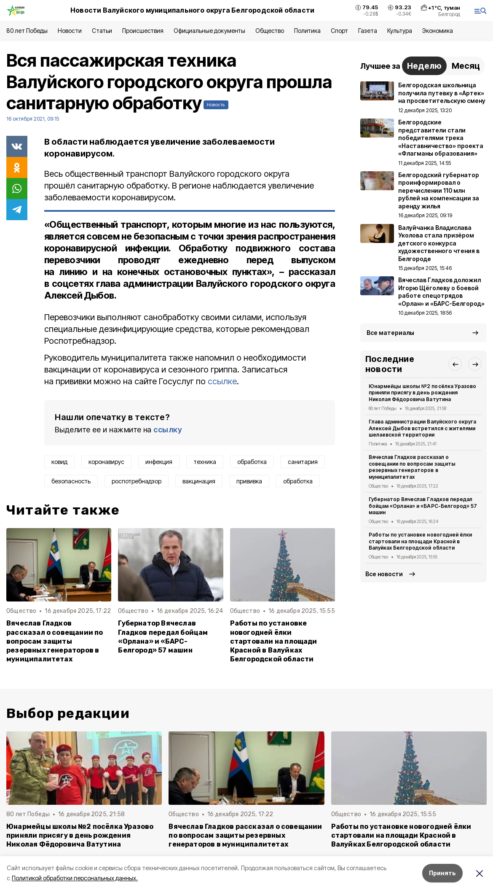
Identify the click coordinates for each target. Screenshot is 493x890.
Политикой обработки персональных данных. (75, 878)
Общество (269, 30)
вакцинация (198, 481)
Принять (442, 873)
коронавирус (106, 461)
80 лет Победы (27, 30)
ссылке (222, 381)
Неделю (424, 66)
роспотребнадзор (136, 481)
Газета (367, 30)
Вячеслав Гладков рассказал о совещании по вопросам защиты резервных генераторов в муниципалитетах (54, 641)
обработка (252, 461)
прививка (249, 481)
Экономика (437, 30)
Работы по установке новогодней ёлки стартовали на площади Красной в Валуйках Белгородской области (273, 641)
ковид (59, 461)
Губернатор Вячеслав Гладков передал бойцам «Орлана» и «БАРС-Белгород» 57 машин (163, 636)
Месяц (466, 66)
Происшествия (142, 30)
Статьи (102, 30)
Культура (399, 30)
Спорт (339, 30)
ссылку (167, 429)
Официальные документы (209, 30)
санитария (303, 461)
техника (204, 461)
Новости (69, 30)
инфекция (158, 461)
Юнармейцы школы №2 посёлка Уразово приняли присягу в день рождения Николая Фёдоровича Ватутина (422, 393)
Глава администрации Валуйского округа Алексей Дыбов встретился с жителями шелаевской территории (422, 428)
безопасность (71, 481)
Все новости (384, 573)
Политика (307, 30)
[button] (455, 364)
